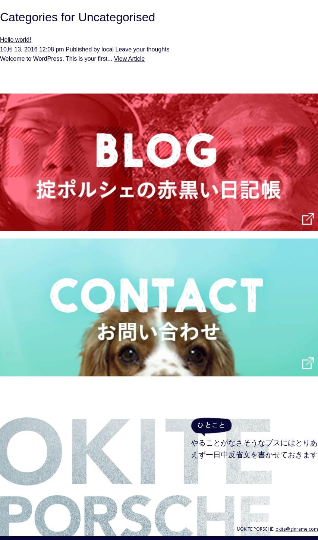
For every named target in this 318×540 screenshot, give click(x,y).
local (107, 49)
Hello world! (15, 40)
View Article (129, 59)
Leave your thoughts (143, 49)
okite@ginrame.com (297, 529)
